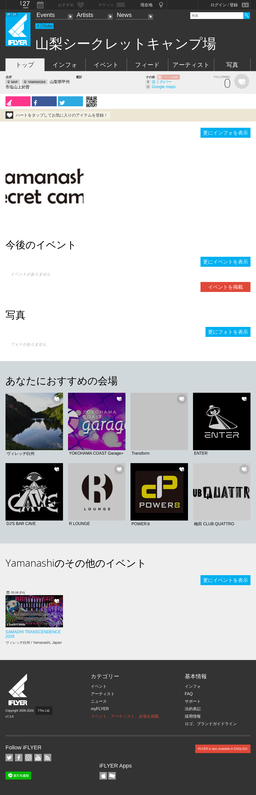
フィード (147, 64)
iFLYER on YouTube (38, 757)
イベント (106, 64)
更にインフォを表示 (225, 132)
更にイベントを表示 (225, 262)
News (124, 14)
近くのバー (162, 82)
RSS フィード (47, 757)
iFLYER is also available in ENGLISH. (223, 749)
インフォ (65, 64)
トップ (25, 64)
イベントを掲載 (225, 287)
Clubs (47, 26)
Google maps (164, 87)
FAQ (189, 694)
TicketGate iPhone (112, 776)
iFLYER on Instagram (28, 757)
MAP (14, 82)
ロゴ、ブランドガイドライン (211, 724)
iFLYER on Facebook (18, 757)
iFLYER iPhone (103, 776)
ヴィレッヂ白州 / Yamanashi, (34, 643)
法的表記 (193, 709)
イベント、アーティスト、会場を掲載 (125, 716)
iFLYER (18, 689)
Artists (84, 14)
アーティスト (191, 64)
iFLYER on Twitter (9, 757)
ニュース (99, 701)
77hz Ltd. (44, 710)
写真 (232, 64)
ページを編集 (170, 77)
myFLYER (100, 709)
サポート (193, 701)
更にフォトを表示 (228, 332)
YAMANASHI (36, 82)
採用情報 (193, 716)
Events (45, 14)
